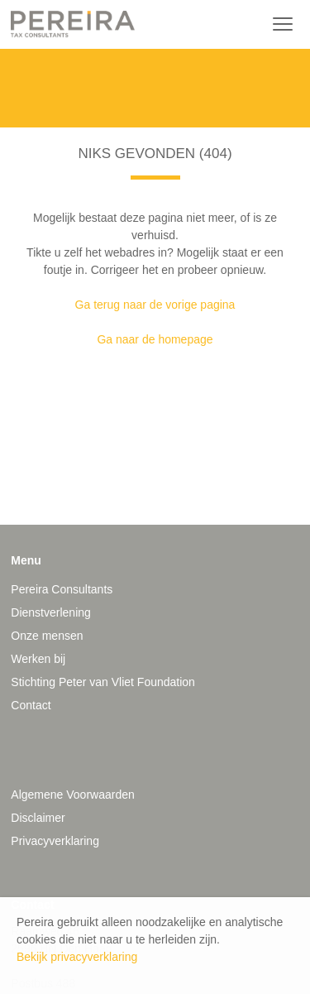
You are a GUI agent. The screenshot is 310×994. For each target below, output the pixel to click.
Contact (30, 705)
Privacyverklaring (55, 841)
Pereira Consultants (61, 589)
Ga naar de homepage (154, 339)
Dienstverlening (51, 612)
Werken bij (38, 658)
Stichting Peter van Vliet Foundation (103, 682)
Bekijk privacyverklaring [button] (77, 956)
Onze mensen (47, 635)
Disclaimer (37, 817)
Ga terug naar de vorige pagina (155, 304)
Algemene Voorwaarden (72, 794)
